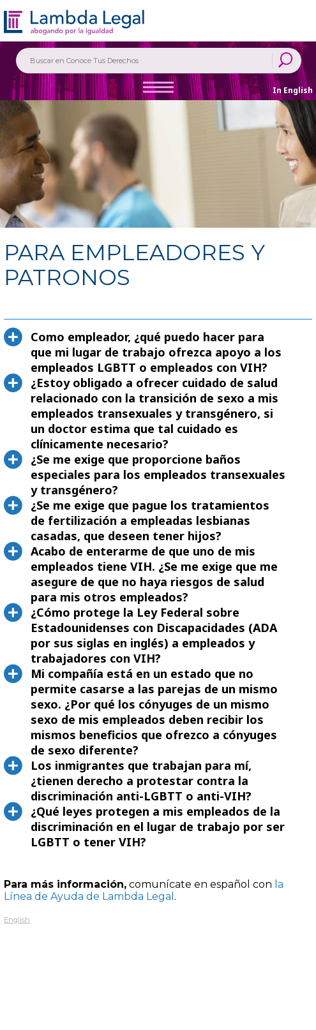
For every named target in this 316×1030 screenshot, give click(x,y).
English (17, 919)
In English (293, 90)
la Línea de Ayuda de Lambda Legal (143, 890)
